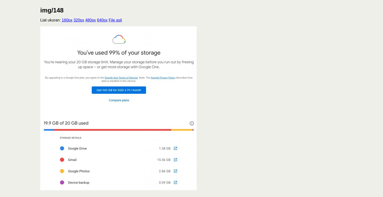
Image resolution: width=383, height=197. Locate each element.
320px (79, 20)
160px (67, 20)
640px (102, 20)
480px (90, 20)
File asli (115, 20)
